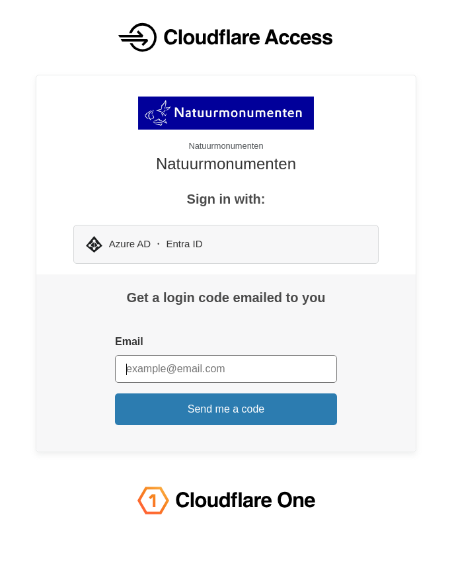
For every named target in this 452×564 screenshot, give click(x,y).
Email (129, 341)
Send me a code (226, 409)
